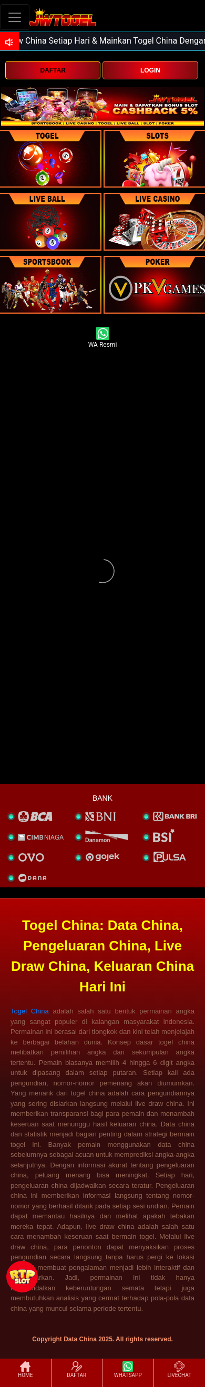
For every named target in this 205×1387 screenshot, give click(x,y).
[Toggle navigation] (14, 17)
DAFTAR (52, 70)
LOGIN (150, 70)
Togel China (30, 1011)
